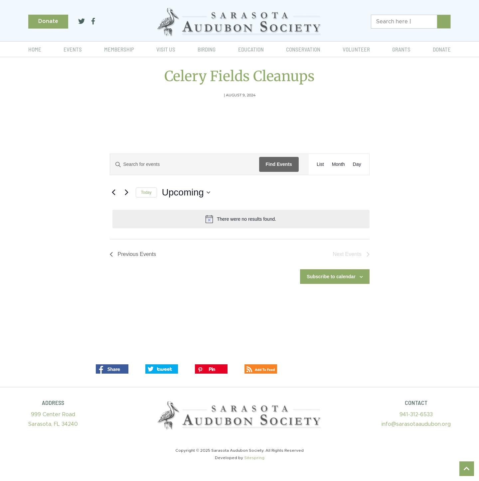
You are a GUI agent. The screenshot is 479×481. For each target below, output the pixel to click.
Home (34, 49)
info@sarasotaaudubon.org (416, 424)
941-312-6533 (416, 414)
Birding (207, 49)
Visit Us (165, 49)
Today (146, 192)
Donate (48, 21)
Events (73, 49)
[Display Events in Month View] (338, 164)
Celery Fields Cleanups (239, 76)
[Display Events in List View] (320, 164)
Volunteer (356, 49)
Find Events (279, 164)
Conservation (303, 49)
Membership (119, 49)
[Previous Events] (114, 192)
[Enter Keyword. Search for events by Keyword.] (184, 164)
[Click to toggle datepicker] (186, 192)
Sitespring (254, 458)
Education (251, 49)
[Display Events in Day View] (357, 164)
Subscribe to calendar (331, 276)
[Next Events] (127, 192)
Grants (401, 49)
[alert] (241, 219)
